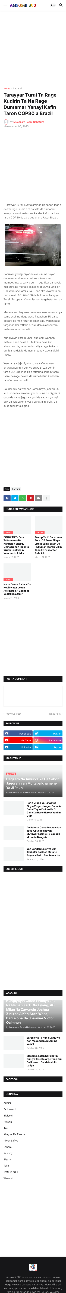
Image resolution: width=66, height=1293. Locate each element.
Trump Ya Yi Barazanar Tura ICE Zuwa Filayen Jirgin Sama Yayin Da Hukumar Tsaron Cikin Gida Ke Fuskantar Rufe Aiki (48, 545)
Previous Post (13, 713)
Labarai (17, 88)
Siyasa (7, 1159)
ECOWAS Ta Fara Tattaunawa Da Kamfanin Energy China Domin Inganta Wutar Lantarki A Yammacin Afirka (16, 545)
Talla (6, 1165)
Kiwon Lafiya (11, 1140)
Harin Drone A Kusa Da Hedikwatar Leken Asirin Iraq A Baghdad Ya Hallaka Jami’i (17, 589)
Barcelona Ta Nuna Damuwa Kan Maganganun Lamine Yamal (43, 1040)
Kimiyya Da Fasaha (14, 1134)
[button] (5, 5)
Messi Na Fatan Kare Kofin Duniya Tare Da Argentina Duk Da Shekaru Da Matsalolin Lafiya (44, 1060)
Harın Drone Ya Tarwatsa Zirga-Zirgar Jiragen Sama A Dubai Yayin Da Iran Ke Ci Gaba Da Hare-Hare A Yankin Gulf (44, 809)
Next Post (55, 713)
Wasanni (8, 1178)
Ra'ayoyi (8, 1153)
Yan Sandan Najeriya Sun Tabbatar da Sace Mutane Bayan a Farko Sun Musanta (43, 852)
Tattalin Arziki (11, 1171)
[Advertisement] (33, 49)
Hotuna (8, 1121)
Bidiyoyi (8, 1115)
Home (7, 88)
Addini (7, 1102)
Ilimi (6, 1128)
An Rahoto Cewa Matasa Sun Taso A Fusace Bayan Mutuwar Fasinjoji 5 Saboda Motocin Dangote (44, 832)
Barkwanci (9, 1109)
